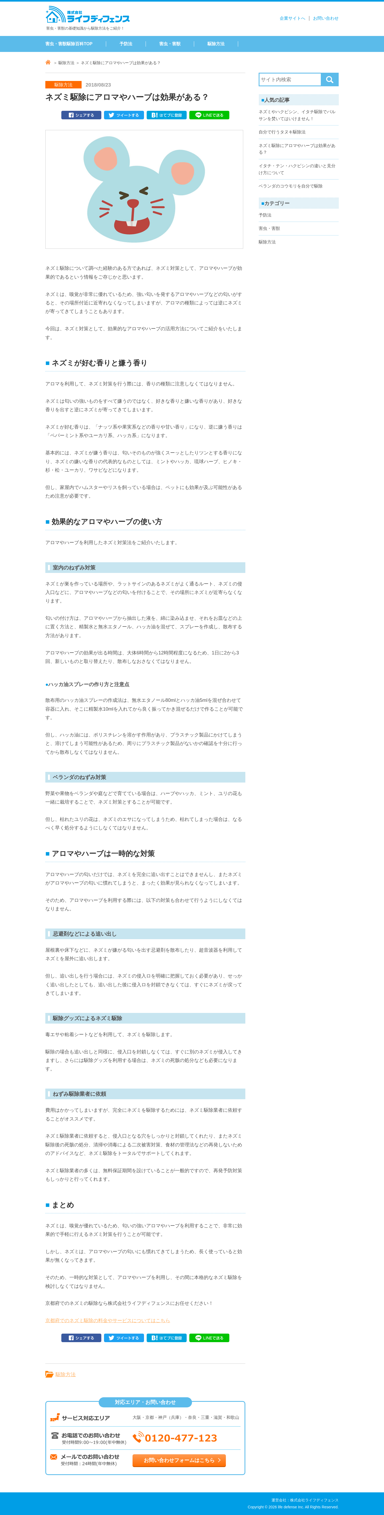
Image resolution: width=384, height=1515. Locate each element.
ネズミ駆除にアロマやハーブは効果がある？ (297, 149)
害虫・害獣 (170, 44)
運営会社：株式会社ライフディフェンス (305, 1500)
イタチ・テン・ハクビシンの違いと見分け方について (297, 169)
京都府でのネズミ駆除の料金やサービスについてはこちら (107, 1320)
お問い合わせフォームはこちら (179, 1460)
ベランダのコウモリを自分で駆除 (291, 186)
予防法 (125, 44)
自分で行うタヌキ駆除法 (282, 132)
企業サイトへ (292, 18)
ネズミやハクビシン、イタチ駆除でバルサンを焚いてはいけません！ (297, 115)
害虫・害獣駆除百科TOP (69, 44)
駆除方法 (216, 44)
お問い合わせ (326, 18)
